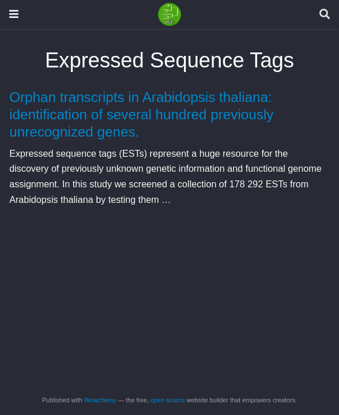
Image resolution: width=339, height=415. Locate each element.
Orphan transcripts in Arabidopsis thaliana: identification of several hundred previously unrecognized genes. (141, 114)
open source (167, 400)
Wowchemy (100, 400)
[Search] (324, 14)
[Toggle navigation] (13, 14)
